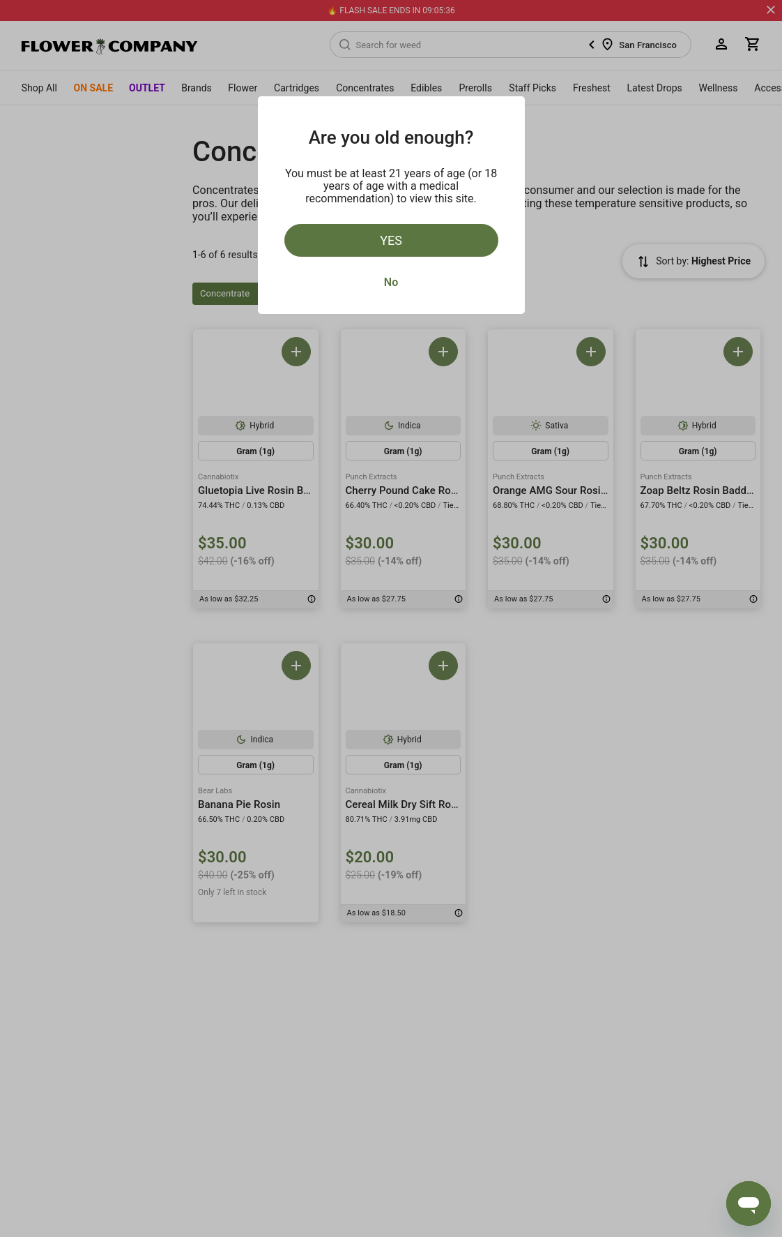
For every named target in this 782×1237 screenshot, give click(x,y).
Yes (391, 240)
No (391, 282)
